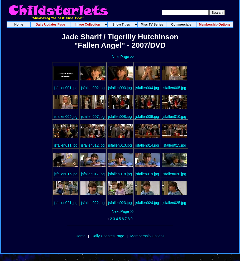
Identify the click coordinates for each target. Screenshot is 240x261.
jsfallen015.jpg (174, 145)
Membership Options (147, 236)
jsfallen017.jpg (93, 174)
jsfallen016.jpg (66, 174)
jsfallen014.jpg (147, 145)
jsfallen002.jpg (93, 88)
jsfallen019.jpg (147, 174)
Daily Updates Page (108, 236)
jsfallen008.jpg (120, 116)
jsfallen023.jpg (120, 203)
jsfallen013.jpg (120, 145)
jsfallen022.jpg (93, 203)
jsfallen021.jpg (66, 203)
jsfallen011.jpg (66, 145)
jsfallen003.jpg (120, 88)
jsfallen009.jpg (147, 116)
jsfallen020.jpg (174, 174)
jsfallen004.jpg (147, 88)
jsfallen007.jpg (93, 116)
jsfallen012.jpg (93, 145)
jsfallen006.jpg (66, 116)
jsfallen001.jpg (66, 88)
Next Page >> (123, 57)
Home (80, 236)
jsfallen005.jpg (174, 88)
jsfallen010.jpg (174, 116)
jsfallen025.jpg (174, 203)
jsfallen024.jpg (147, 203)
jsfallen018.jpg (120, 174)
